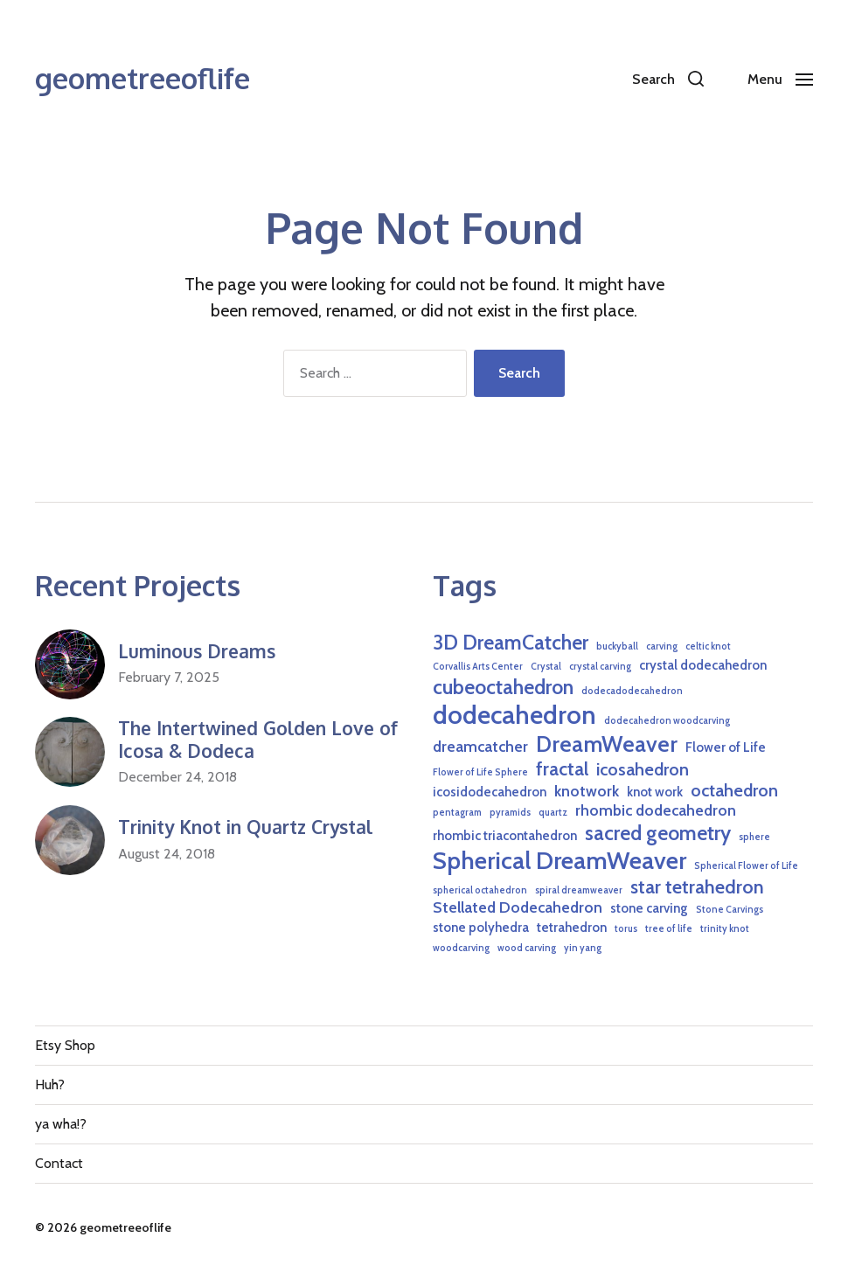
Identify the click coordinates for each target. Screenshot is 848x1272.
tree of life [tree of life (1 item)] (668, 929)
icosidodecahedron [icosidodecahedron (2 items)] (489, 792)
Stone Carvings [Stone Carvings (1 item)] (729, 909)
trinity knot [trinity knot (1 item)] (724, 929)
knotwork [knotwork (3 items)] (586, 791)
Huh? (50, 1084)
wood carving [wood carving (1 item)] (526, 948)
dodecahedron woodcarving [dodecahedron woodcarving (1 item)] (667, 720)
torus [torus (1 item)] (626, 929)
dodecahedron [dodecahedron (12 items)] (514, 714)
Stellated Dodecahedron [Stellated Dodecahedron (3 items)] (517, 907)
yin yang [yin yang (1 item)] (582, 948)
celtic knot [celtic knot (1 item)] (708, 646)
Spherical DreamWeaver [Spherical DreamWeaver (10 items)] (559, 860)
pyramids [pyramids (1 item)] (510, 812)
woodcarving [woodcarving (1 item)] (461, 948)
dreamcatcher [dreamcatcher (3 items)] (480, 746)
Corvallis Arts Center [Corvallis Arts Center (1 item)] (478, 666)
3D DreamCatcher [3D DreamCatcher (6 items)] (510, 642)
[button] (668, 78)
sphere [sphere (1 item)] (754, 837)
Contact (59, 1163)
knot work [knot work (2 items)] (655, 792)
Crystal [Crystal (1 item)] (546, 666)
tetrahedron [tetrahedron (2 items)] (572, 927)
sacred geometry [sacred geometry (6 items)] (658, 832)
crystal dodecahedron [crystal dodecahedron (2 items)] (703, 665)
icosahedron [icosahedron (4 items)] (642, 769)
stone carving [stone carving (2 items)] (649, 908)
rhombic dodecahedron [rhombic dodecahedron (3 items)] (655, 810)
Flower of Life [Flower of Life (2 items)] (725, 747)
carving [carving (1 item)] (662, 646)
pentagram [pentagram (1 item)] (457, 812)
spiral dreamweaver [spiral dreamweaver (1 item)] (578, 890)
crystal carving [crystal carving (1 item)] (600, 666)
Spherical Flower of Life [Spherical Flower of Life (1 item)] (746, 866)
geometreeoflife (142, 79)
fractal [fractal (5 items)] (562, 768)
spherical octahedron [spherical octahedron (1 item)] (480, 890)
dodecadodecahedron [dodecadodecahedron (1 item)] (632, 691)
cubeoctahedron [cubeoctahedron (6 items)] (503, 686)
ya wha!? (61, 1124)
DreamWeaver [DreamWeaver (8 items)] (607, 743)
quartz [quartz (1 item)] (553, 812)
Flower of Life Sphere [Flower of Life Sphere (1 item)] (480, 772)
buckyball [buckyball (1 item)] (617, 646)
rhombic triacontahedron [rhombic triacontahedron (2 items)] (505, 836)
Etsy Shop (65, 1045)
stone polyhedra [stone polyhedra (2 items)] (481, 927)
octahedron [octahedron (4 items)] (734, 790)
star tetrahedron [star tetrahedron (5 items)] (697, 886)
